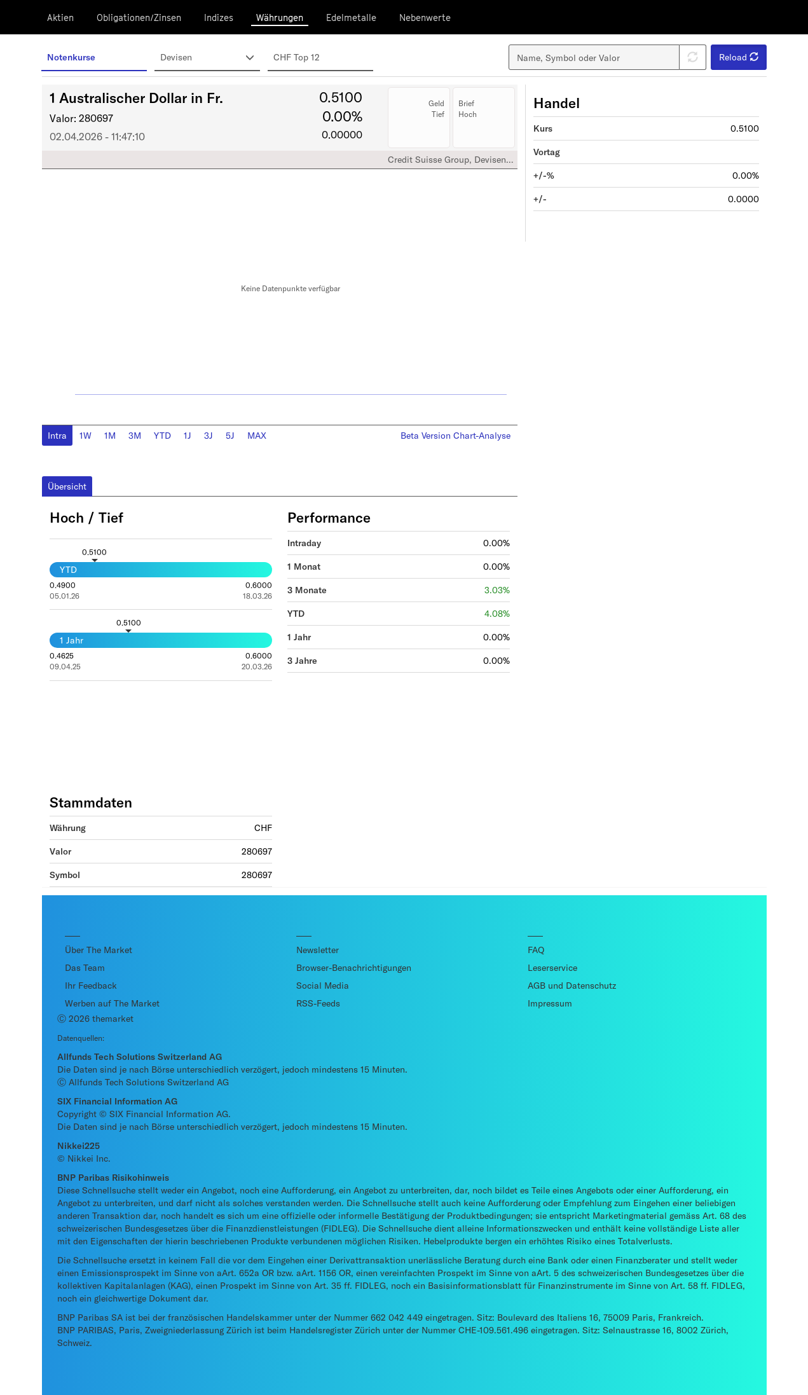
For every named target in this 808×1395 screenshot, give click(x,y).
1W (85, 435)
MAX (256, 435)
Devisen (208, 58)
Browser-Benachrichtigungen (353, 967)
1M (110, 435)
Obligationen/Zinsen (139, 17)
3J (208, 435)
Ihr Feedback (91, 985)
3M (134, 435)
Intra (57, 435)
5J (230, 435)
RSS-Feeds (318, 1003)
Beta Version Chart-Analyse (455, 435)
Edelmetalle (351, 17)
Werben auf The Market (112, 1003)
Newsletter (317, 949)
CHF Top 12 (296, 57)
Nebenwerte (425, 17)
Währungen (279, 17)
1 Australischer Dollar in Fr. (136, 97)
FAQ (536, 949)
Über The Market (98, 949)
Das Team (85, 967)
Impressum (550, 1003)
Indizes (218, 17)
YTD (162, 435)
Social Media (322, 985)
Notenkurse (71, 57)
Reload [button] (738, 57)
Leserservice (552, 967)
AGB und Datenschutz (572, 985)
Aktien (60, 17)
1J (187, 435)
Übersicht (67, 486)
